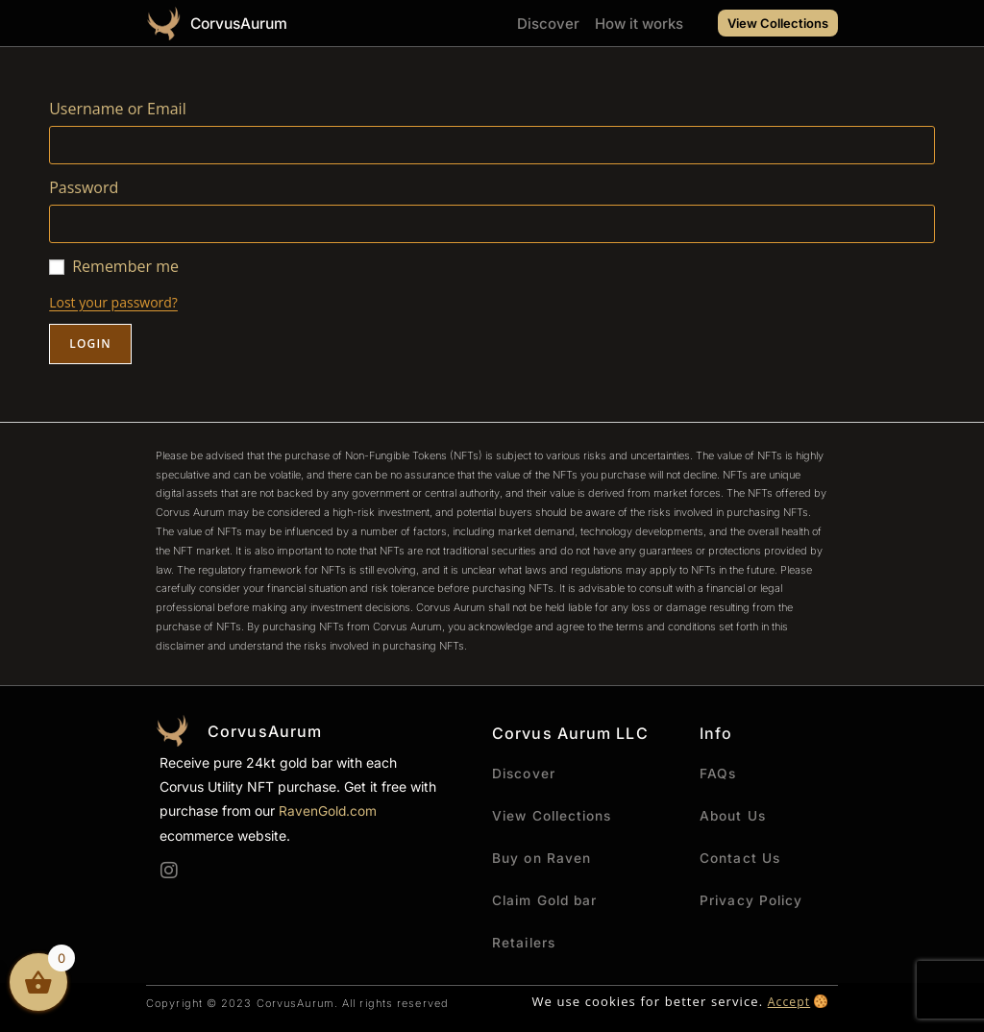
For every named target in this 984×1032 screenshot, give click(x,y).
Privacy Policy (752, 900)
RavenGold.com (328, 810)
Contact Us (740, 857)
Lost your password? (113, 302)
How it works (639, 23)
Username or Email (117, 108)
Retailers (525, 942)
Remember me (125, 266)
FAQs (718, 773)
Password (83, 187)
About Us (734, 815)
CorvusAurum (244, 23)
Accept (787, 1001)
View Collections (555, 815)
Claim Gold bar (547, 900)
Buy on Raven (541, 857)
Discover (548, 23)
